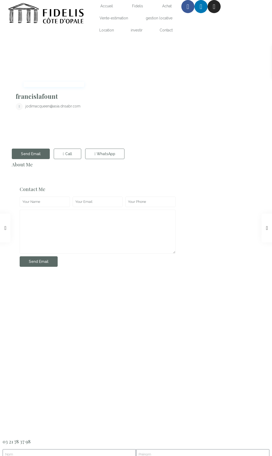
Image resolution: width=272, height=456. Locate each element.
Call (67, 109)
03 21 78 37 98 (17, 266)
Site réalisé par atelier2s (22, 444)
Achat (167, 6)
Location (106, 30)
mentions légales (24, 428)
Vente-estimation (114, 18)
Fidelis (137, 6)
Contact (166, 30)
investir (137, 30)
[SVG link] (45, 14)
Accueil (106, 6)
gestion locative (159, 18)
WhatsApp (104, 109)
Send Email (31, 109)
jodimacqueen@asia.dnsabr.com (138, 61)
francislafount (122, 51)
